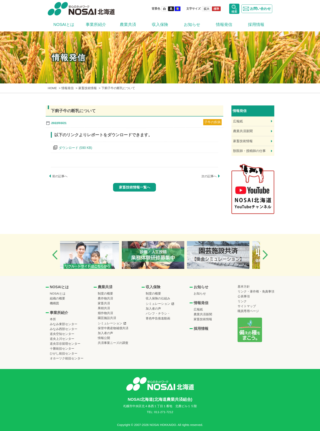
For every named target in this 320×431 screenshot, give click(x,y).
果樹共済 (104, 308)
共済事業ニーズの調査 (113, 343)
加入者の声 (105, 333)
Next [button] (265, 254)
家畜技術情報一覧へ (134, 187)
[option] (93, 255)
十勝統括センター (62, 348)
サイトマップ (247, 306)
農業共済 (128, 24)
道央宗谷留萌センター (65, 343)
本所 (53, 319)
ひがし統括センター (63, 353)
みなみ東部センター (63, 324)
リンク (242, 301)
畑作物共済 (105, 313)
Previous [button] (55, 254)
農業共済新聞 (243, 131)
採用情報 (256, 24)
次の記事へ (209, 176)
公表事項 (244, 296)
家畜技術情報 (243, 141)
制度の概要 (105, 293)
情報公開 (104, 338)
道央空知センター (62, 334)
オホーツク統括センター (66, 358)
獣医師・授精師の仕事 (249, 151)
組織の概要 (57, 298)
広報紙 (238, 121)
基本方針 (244, 286)
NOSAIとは (63, 24)
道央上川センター (62, 338)
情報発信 (224, 24)
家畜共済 (104, 303)
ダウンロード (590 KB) (75, 148)
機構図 (54, 303)
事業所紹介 (96, 24)
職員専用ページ (248, 311)
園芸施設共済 (107, 318)
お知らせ (192, 24)
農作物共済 (105, 298)
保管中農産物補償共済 (113, 328)
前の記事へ (60, 176)
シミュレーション (110, 323)
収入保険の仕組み (158, 298)
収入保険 (160, 24)
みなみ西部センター (63, 329)
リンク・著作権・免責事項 (256, 291)
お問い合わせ (256, 9)
